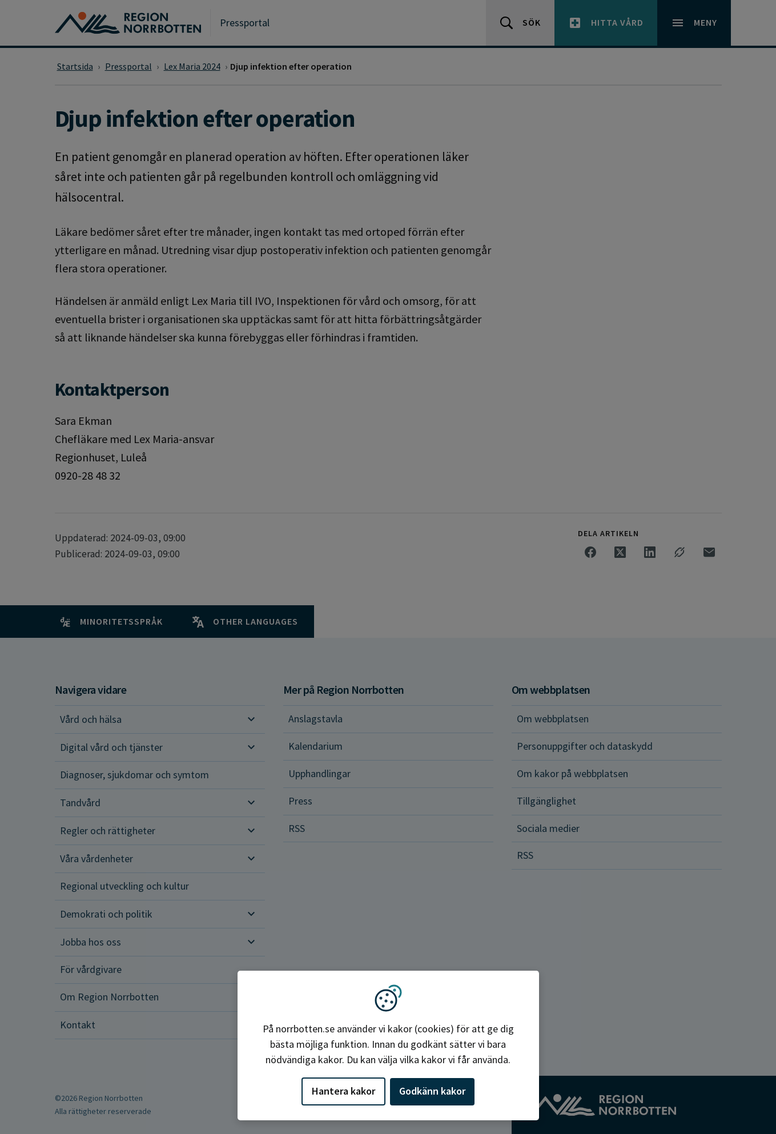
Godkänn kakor (432, 1090)
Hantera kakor (343, 1090)
